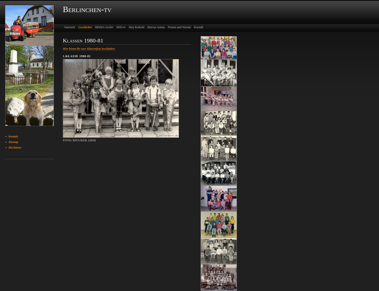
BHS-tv (121, 27)
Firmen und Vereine (179, 27)
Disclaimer (15, 147)
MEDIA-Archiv (104, 27)
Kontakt (13, 136)
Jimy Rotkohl (136, 27)
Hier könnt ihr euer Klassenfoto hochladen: (89, 48)
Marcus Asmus (156, 27)
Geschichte (85, 27)
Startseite (69, 27)
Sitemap (13, 142)
